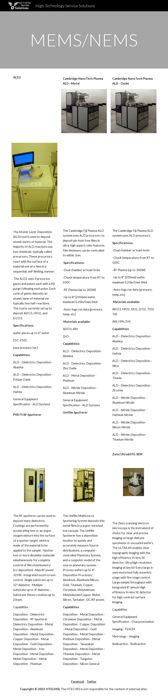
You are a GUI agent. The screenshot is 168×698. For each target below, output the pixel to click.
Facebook (77, 681)
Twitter (92, 681)
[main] (84, 40)
